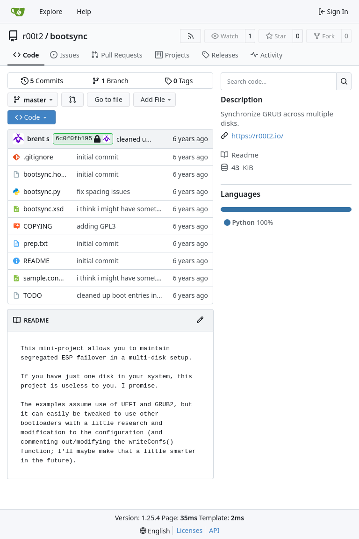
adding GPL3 (96, 226)
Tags (179, 80)
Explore (50, 11)
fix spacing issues (103, 191)
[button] (72, 100)
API (214, 530)
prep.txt (35, 243)
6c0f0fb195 (83, 139)
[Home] (18, 11)
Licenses (190, 530)
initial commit (98, 156)
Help (84, 11)
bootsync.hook (45, 174)
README (36, 260)
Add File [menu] (156, 99)
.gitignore (38, 156)
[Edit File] (200, 320)
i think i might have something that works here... (151, 208)
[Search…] (344, 81)
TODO (32, 295)
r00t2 (32, 36)
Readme (239, 154)
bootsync (68, 36)
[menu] (155, 530)
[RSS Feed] (190, 36)
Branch (110, 80)
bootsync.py (41, 191)
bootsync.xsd (43, 208)
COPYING (37, 226)
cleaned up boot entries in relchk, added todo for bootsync (166, 295)
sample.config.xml (45, 277)
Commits (42, 80)
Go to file (108, 99)
